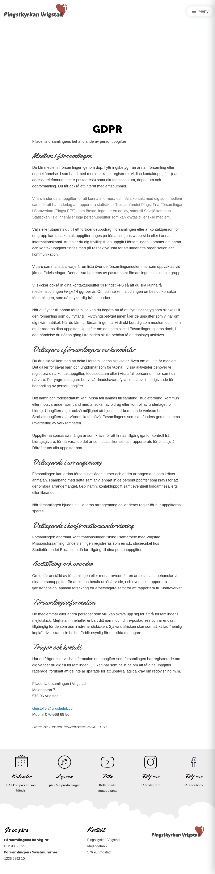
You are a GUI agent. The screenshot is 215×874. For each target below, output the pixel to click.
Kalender (21, 776)
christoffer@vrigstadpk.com (55, 708)
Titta (107, 776)
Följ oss (150, 776)
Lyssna (64, 776)
